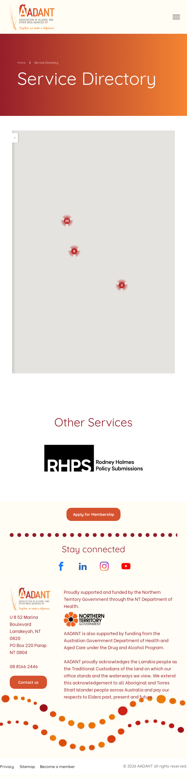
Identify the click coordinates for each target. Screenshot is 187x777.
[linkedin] (82, 567)
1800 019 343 (40, 278)
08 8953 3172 (40, 244)
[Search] (46, 138)
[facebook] (61, 567)
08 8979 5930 (40, 350)
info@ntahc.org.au (40, 240)
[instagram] (104, 567)
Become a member (57, 766)
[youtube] (126, 567)
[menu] (176, 17)
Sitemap (27, 766)
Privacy (7, 766)
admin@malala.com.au (40, 345)
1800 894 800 (40, 197)
